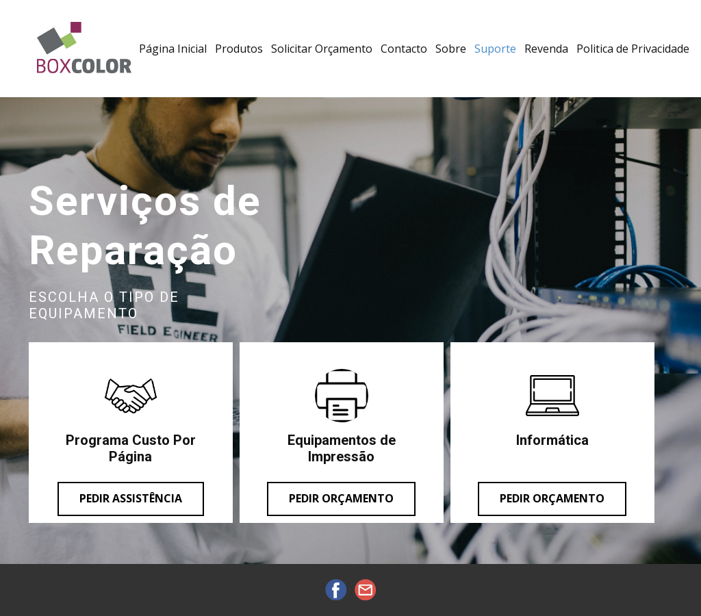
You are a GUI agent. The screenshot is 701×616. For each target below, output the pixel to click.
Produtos (239, 48)
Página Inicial (173, 48)
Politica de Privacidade (632, 48)
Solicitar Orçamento (321, 48)
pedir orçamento (552, 498)
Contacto (404, 48)
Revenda (546, 48)
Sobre (450, 48)
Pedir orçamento (341, 498)
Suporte (495, 48)
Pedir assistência (130, 498)
